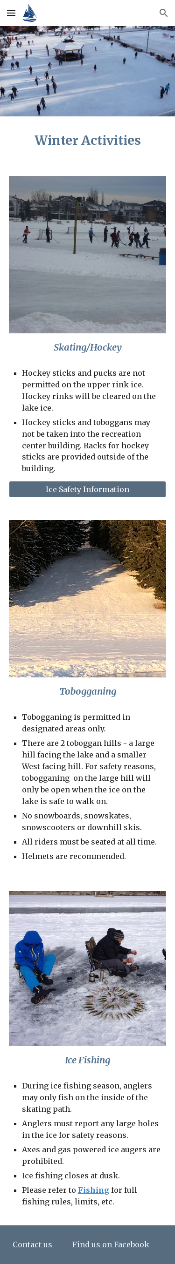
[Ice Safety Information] (87, 489)
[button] (11, 13)
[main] (88, 141)
